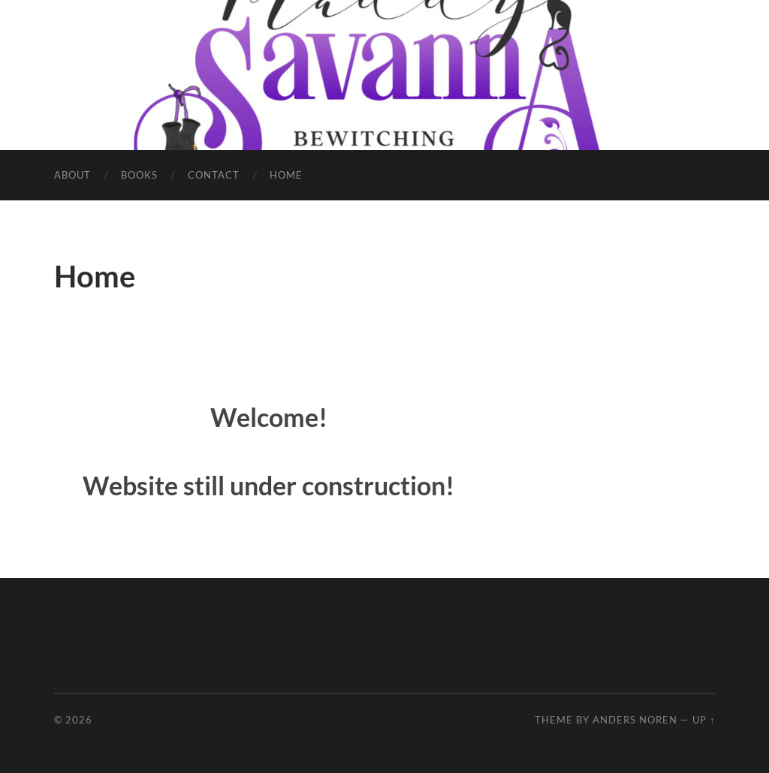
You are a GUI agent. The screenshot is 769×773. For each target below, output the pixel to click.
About (72, 175)
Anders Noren (635, 720)
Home (286, 175)
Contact (214, 175)
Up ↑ (703, 720)
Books (139, 175)
